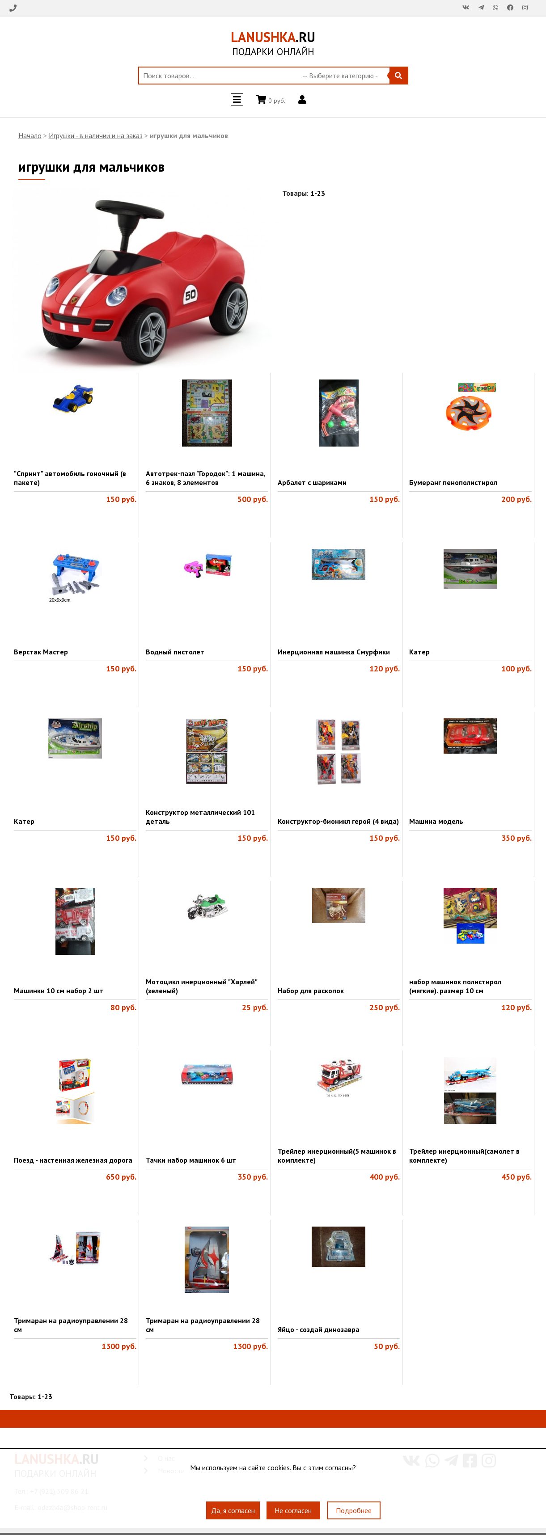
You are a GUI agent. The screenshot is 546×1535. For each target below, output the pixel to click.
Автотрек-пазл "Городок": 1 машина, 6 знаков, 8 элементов (205, 478)
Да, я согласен (233, 1510)
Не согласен (293, 1510)
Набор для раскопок (311, 990)
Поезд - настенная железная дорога (73, 1159)
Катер (419, 651)
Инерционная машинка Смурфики (334, 651)
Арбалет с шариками (312, 482)
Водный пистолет (175, 651)
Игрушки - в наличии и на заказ (96, 135)
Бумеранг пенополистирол (453, 482)
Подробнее (354, 1510)
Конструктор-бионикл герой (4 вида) (338, 821)
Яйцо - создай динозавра (319, 1329)
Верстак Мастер (41, 651)
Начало (30, 135)
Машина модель (436, 821)
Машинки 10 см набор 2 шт (58, 990)
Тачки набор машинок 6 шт (191, 1159)
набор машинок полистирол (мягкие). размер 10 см (455, 986)
